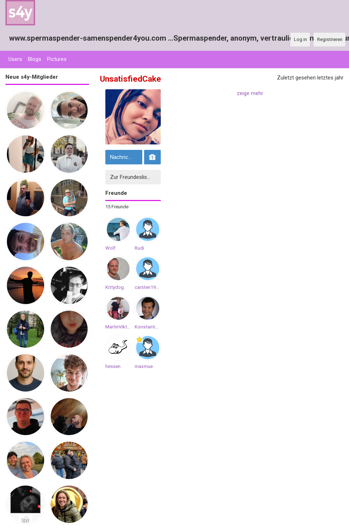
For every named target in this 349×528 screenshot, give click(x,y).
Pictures (57, 59)
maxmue (144, 366)
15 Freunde (117, 206)
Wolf (110, 248)
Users (15, 59)
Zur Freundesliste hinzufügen (134, 177)
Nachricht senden (125, 157)
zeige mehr (250, 93)
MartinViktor (118, 327)
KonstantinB (148, 327)
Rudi (139, 248)
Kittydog (114, 287)
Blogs (34, 59)
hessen (113, 366)
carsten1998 (148, 287)
